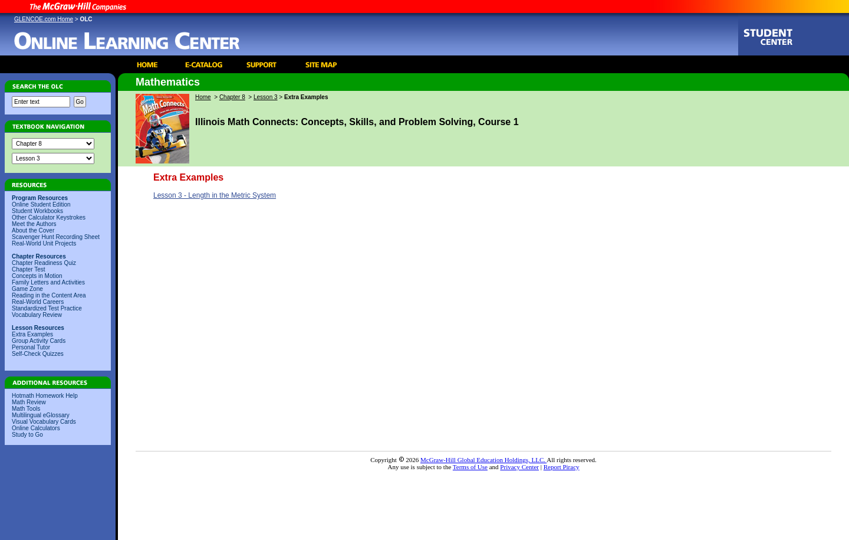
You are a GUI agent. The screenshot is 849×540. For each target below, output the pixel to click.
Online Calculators (36, 428)
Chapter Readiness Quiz (44, 263)
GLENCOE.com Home (43, 19)
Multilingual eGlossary (41, 415)
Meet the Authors (34, 224)
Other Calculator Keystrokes (48, 217)
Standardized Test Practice (47, 308)
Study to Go (27, 434)
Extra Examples (32, 334)
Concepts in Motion (37, 276)
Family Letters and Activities (48, 282)
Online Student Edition (41, 204)
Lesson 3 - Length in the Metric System (214, 195)
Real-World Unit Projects (44, 243)
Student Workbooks (37, 211)
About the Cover (33, 230)
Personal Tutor (31, 347)
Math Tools (26, 408)
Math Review (29, 402)
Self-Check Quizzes (38, 354)
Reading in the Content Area (49, 295)
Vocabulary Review (37, 315)
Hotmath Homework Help (45, 395)
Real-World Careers (38, 302)
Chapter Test (28, 269)
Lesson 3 (266, 97)
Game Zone (27, 289)
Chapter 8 (232, 97)
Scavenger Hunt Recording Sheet (56, 237)
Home (203, 97)
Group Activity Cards (38, 341)
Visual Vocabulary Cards (44, 421)
